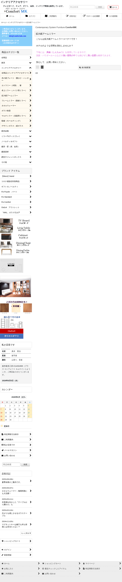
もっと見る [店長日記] (26, 533)
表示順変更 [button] (85, 67)
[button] (112, 16)
